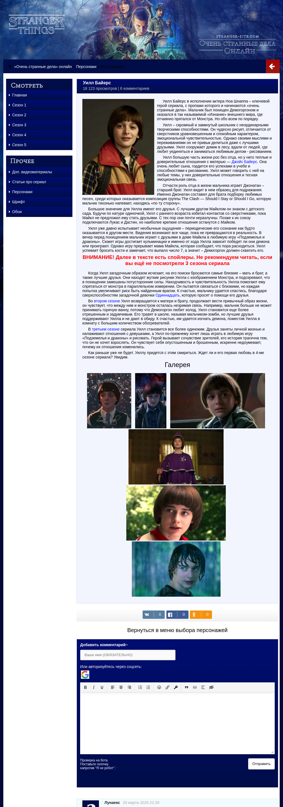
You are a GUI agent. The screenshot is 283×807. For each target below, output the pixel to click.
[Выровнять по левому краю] (113, 687)
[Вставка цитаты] (186, 687)
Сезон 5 (17, 145)
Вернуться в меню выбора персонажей (177, 630)
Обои (15, 211)
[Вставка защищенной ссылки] (176, 687)
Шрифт (17, 202)
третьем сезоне (106, 329)
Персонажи (86, 66)
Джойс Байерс (244, 161)
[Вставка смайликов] (159, 687)
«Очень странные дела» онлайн (43, 66)
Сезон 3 (17, 125)
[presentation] (166, 769)
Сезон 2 (17, 115)
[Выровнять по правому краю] (129, 687)
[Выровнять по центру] (121, 687)
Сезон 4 (17, 135)
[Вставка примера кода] (195, 687)
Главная (18, 95)
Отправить (261, 764)
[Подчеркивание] (102, 687)
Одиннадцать (168, 295)
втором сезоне (107, 301)
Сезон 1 (17, 105)
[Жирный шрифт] (85, 687)
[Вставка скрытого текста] (211, 687)
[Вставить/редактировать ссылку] (167, 687)
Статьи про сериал (27, 182)
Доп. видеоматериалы (30, 172)
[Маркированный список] (140, 687)
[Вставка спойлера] (203, 687)
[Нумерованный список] (148, 687)
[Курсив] (94, 687)
